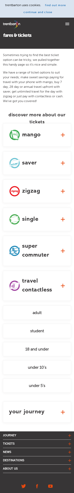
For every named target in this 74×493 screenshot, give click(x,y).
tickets (9, 443)
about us (10, 468)
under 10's (37, 367)
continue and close (37, 12)
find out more (55, 5)
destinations (13, 460)
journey (9, 435)
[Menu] (67, 24)
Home (6, 22)
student (37, 331)
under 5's (37, 385)
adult (37, 312)
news (7, 452)
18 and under (37, 349)
